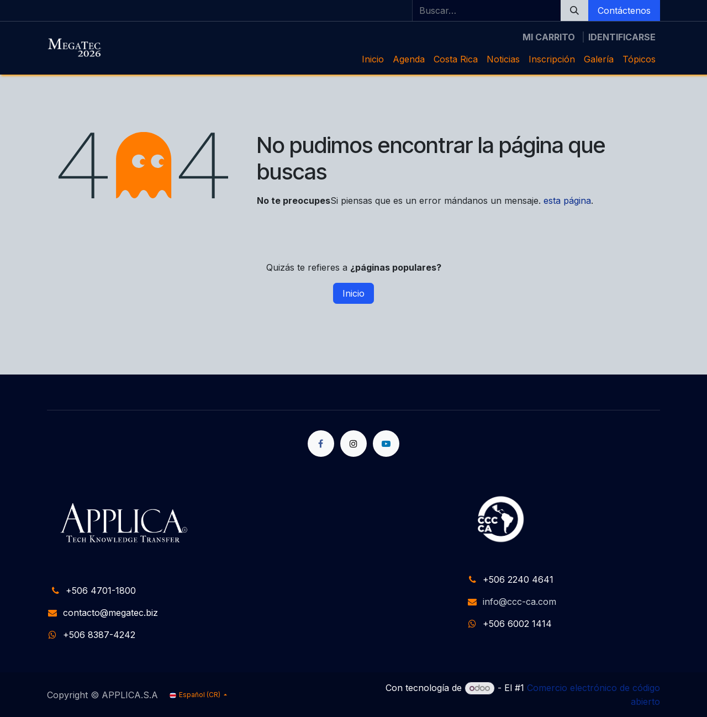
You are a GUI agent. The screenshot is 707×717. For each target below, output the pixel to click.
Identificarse (622, 37)
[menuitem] (372, 59)
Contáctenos (624, 10)
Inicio (353, 293)
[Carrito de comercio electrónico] (548, 37)
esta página (567, 200)
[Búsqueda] (574, 10)
